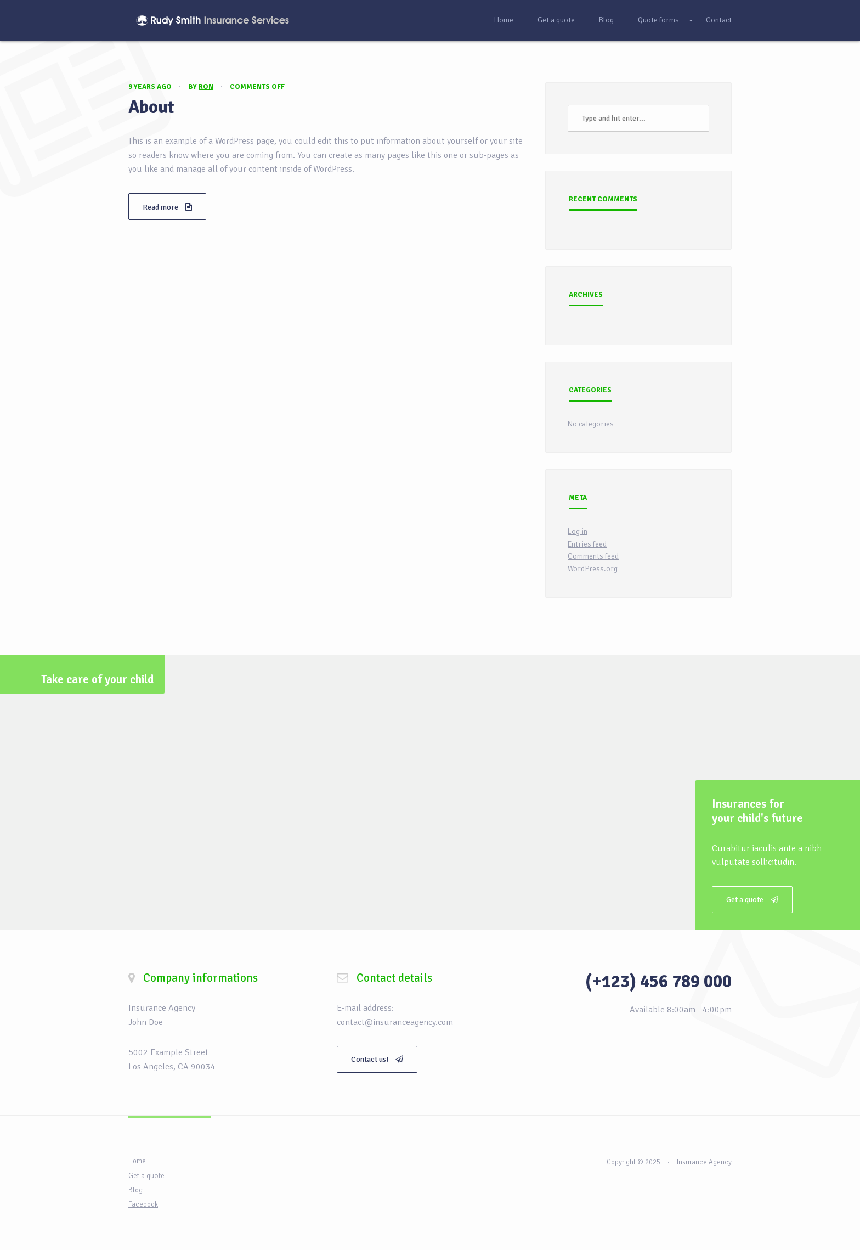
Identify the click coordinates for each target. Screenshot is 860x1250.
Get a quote (556, 20)
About (151, 107)
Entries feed (587, 544)
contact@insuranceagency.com (395, 1022)
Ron (206, 86)
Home (503, 20)
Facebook (143, 1204)
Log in (577, 531)
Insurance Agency (704, 1162)
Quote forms (658, 20)
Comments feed (593, 556)
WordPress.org (593, 568)
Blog (606, 20)
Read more (167, 207)
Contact (719, 20)
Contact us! (377, 1059)
